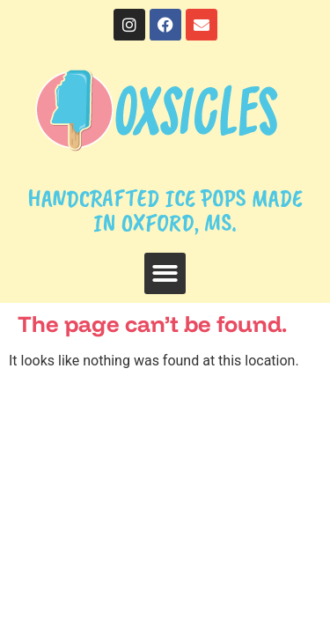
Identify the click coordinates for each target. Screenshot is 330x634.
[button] (165, 273)
